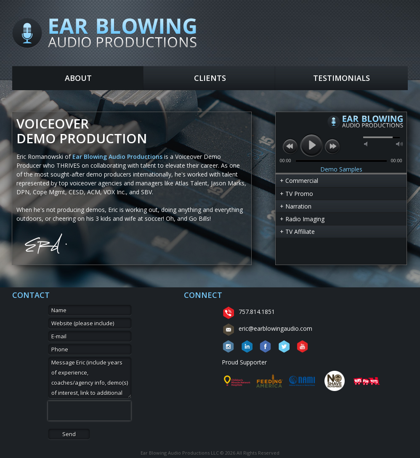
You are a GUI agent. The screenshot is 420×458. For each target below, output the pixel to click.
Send (69, 434)
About (78, 78)
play (311, 145)
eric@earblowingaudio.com (267, 328)
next (332, 146)
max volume (399, 144)
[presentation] (89, 411)
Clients (210, 78)
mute (366, 144)
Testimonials (341, 78)
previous (290, 146)
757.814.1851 (248, 312)
